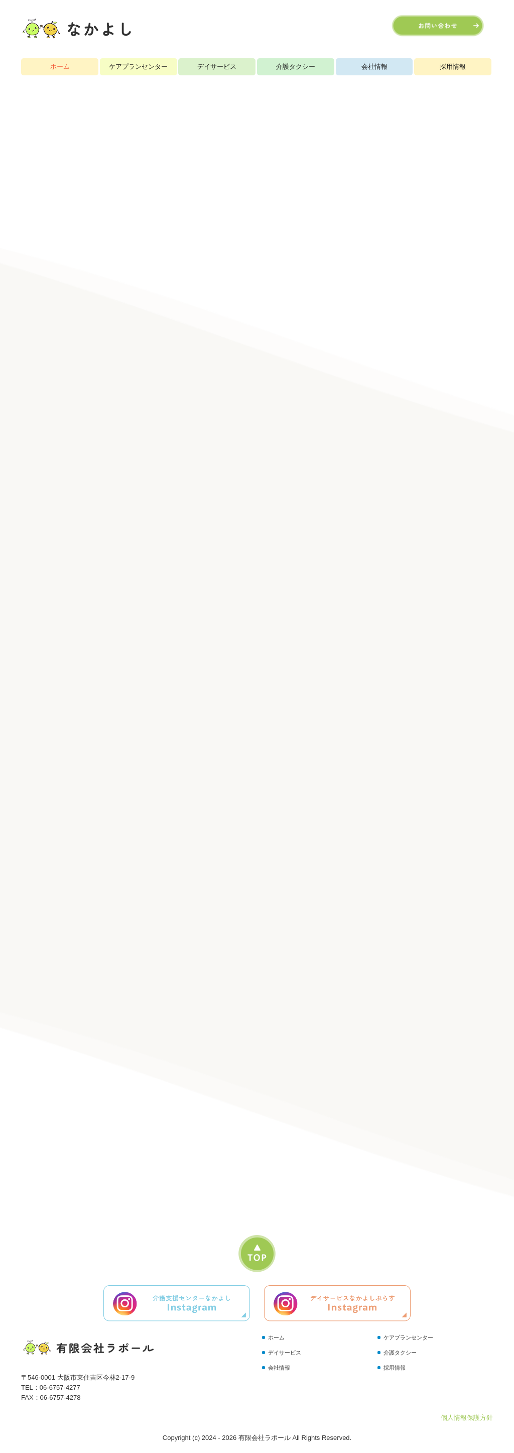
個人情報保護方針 (467, 1417)
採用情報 (453, 66)
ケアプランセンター (138, 66)
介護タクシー (295, 66)
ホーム (60, 66)
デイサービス (216, 66)
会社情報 (374, 66)
